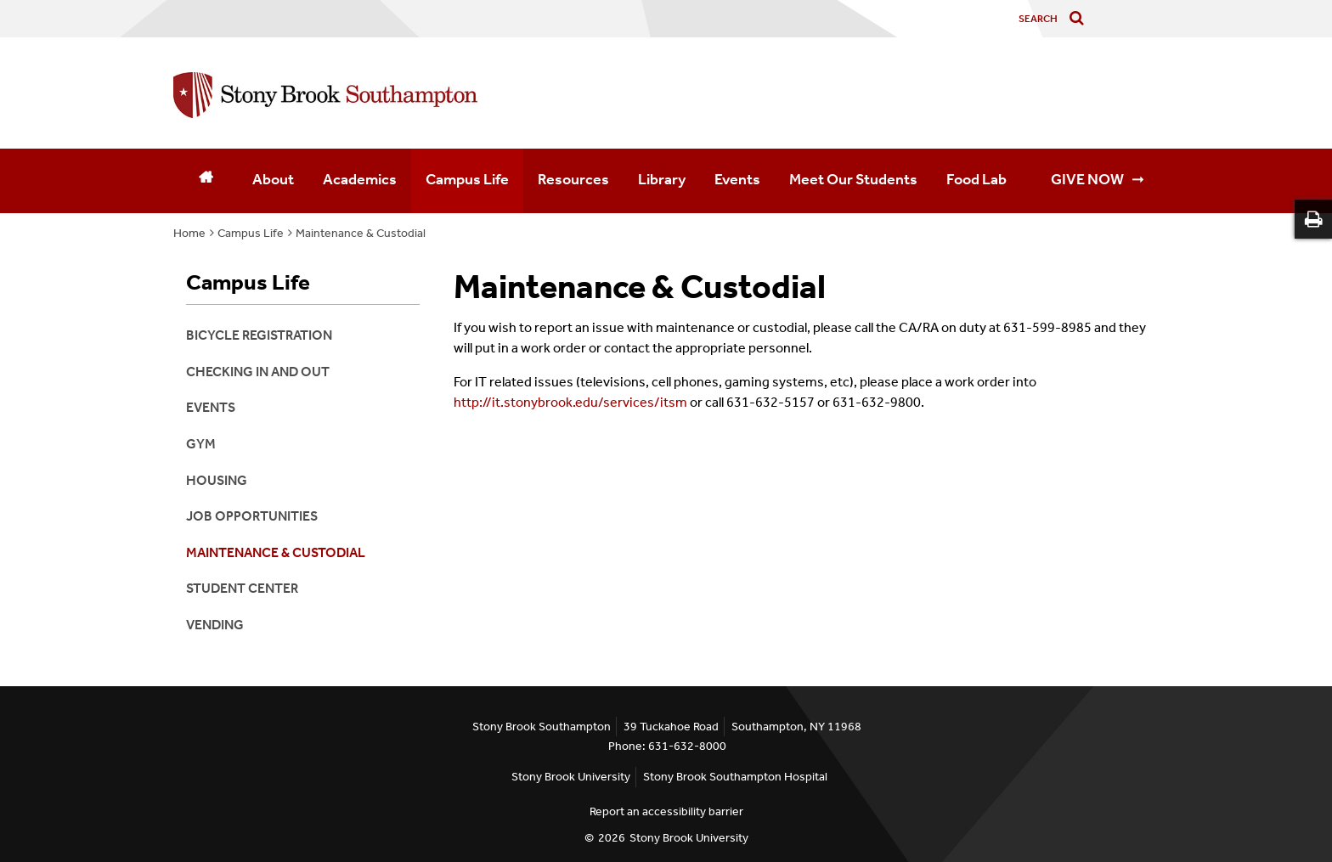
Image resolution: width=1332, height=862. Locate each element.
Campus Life (467, 179)
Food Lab (976, 179)
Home (189, 233)
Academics (360, 179)
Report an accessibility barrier (666, 811)
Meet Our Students (853, 179)
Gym (201, 444)
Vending (215, 625)
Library (662, 179)
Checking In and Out (258, 371)
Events (737, 179)
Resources (573, 179)
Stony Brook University (570, 776)
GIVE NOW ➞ (1097, 179)
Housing (216, 480)
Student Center (242, 588)
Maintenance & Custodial (361, 233)
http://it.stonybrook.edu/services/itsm (572, 402)
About (273, 179)
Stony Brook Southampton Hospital (735, 776)
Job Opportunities (252, 516)
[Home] (205, 181)
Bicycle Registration (259, 335)
